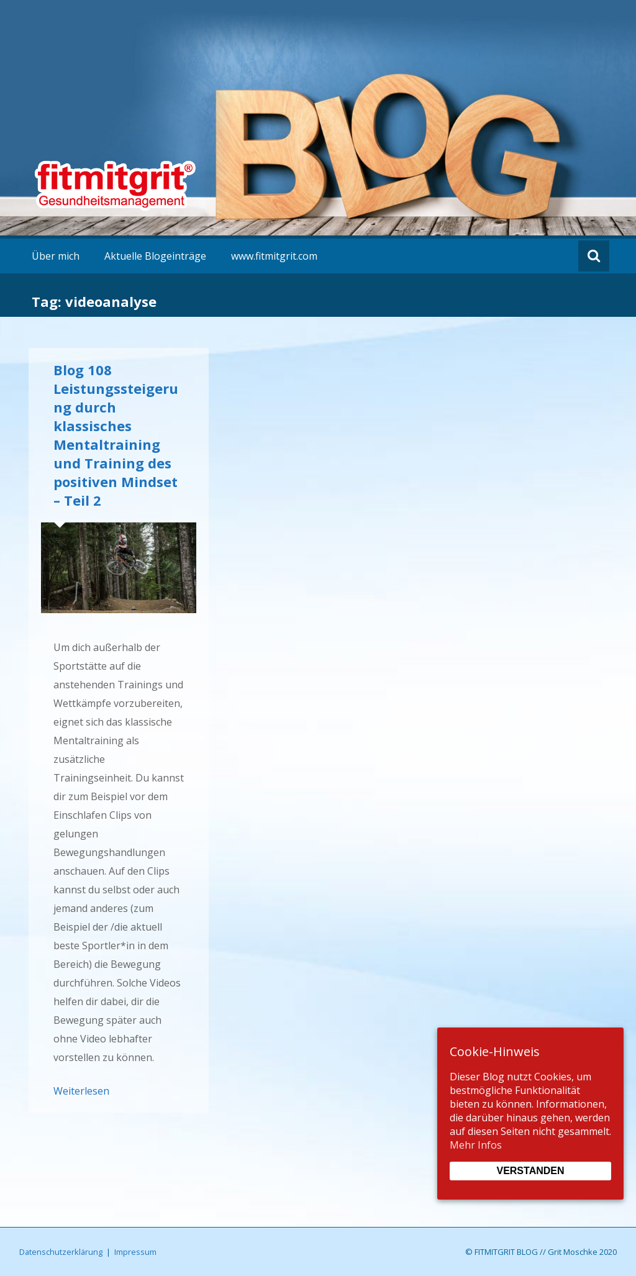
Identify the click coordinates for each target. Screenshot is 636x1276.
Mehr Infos (476, 1145)
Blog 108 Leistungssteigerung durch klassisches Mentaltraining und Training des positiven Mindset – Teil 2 (115, 434)
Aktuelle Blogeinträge (155, 256)
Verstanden (530, 1170)
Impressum (135, 1251)
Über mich (56, 256)
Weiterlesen (81, 1091)
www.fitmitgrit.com (274, 256)
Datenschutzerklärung (60, 1251)
